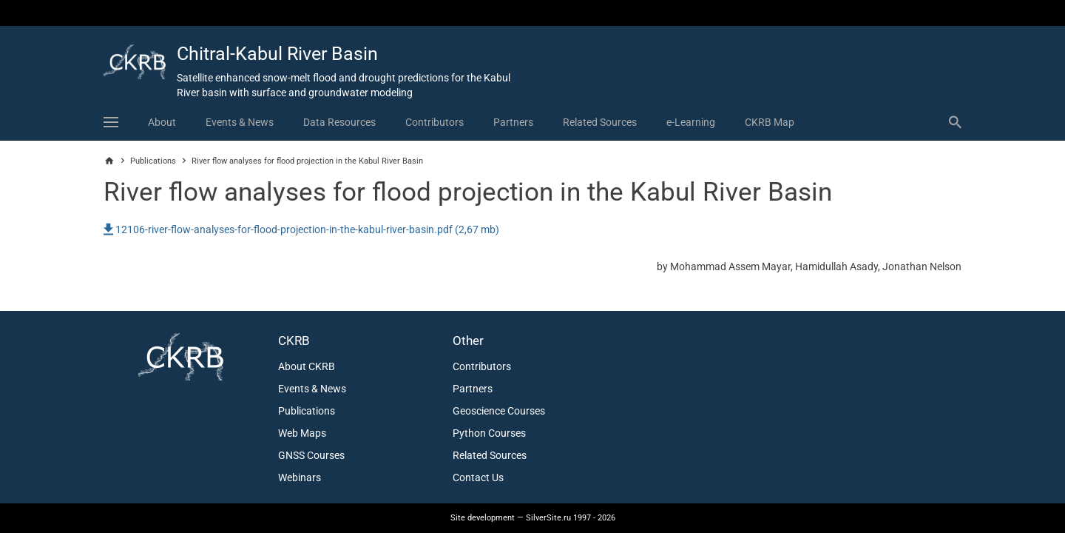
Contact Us (478, 477)
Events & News (240, 122)
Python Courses (489, 433)
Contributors (434, 122)
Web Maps (302, 433)
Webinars (299, 477)
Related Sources (600, 122)
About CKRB (306, 366)
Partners (513, 122)
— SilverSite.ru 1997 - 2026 (532, 518)
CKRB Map (769, 122)
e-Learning (690, 122)
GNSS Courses (311, 455)
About (162, 122)
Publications (153, 161)
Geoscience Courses (499, 411)
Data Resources (339, 122)
